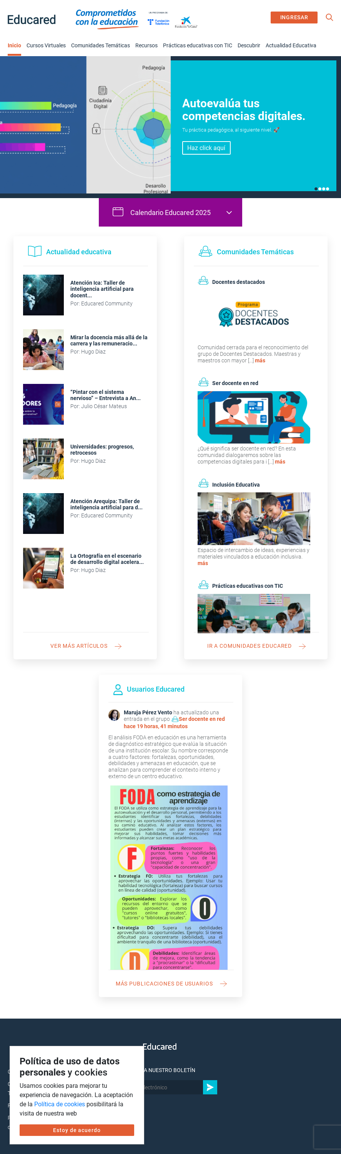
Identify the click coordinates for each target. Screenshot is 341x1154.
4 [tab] (327, 188)
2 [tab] (319, 188)
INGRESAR (294, 17)
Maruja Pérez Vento (148, 712)
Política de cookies (59, 1104)
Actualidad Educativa (291, 45)
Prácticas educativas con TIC (197, 45)
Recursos (146, 45)
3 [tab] (323, 188)
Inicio (14, 45)
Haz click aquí (206, 148)
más (260, 360)
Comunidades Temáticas (100, 45)
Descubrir (249, 45)
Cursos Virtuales (46, 45)
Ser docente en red (202, 719)
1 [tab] (316, 188)
